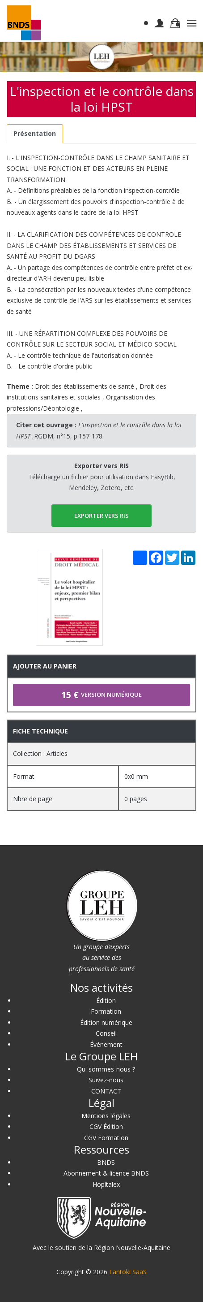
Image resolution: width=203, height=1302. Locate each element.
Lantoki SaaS (128, 1271)
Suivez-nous (106, 1080)
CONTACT (106, 1091)
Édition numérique (106, 1022)
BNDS (106, 1162)
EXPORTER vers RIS (101, 516)
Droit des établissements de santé (84, 386)
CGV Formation (106, 1137)
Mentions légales (106, 1115)
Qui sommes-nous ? (106, 1069)
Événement (106, 1044)
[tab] (35, 133)
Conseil (106, 1033)
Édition (106, 1000)
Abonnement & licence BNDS (106, 1173)
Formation (106, 1011)
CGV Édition (106, 1126)
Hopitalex (106, 1184)
